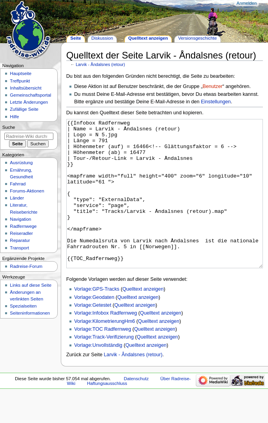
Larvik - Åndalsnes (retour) (100, 64)
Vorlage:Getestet (92, 334)
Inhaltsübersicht (25, 88)
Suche (8, 127)
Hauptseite (20, 73)
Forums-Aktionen (27, 191)
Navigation (20, 219)
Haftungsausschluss (107, 412)
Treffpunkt (20, 81)
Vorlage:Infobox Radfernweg (105, 342)
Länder (17, 198)
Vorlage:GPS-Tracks (96, 318)
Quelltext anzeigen (143, 318)
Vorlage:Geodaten (94, 327)
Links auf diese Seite (30, 285)
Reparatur (20, 240)
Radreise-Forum (26, 266)
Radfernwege (23, 226)
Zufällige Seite (24, 109)
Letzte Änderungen (29, 102)
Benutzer (212, 86)
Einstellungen (216, 101)
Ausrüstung (21, 162)
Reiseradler (21, 233)
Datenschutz (136, 408)
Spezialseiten (23, 306)
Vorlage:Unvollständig (98, 374)
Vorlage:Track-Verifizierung (104, 366)
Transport (19, 247)
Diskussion (102, 38)
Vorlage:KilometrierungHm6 (104, 350)
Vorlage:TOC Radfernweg (102, 358)
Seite (75, 38)
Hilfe (14, 116)
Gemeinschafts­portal (30, 95)
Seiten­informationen (30, 313)
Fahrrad (18, 183)
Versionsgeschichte (197, 38)
